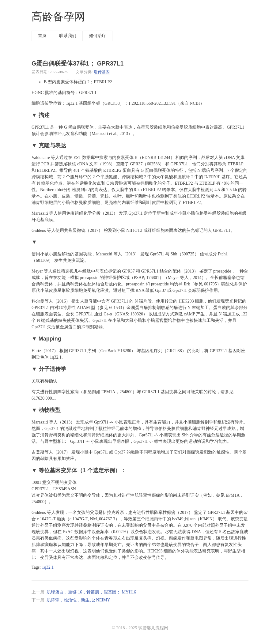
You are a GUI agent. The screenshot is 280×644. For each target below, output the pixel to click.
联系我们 (67, 35)
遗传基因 (102, 72)
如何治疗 (97, 35)
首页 (42, 35)
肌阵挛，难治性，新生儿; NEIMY (78, 600)
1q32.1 (48, 567)
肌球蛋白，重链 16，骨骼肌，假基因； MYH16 (91, 592)
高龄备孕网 (58, 17)
